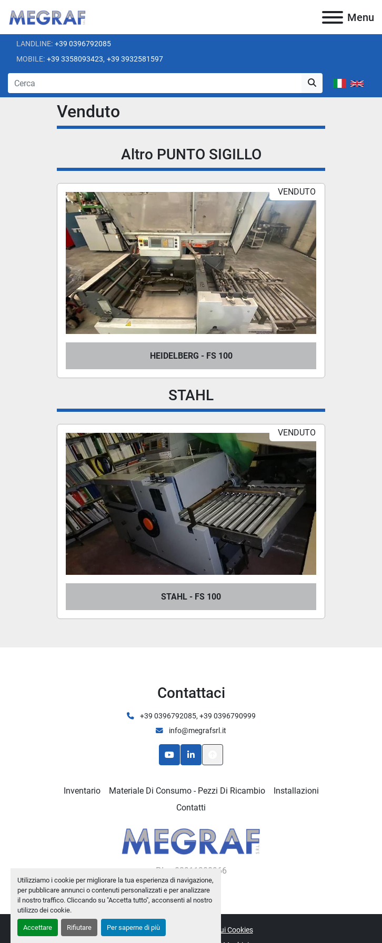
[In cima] (212, 754)
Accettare (37, 927)
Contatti (191, 808)
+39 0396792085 (83, 43)
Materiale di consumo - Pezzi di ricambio (187, 791)
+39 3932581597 (135, 59)
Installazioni (296, 791)
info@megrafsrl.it (196, 730)
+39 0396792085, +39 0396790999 (197, 716)
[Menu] (332, 17)
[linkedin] (191, 754)
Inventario (82, 791)
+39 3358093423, (76, 59)
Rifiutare (79, 927)
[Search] (154, 83)
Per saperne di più (133, 927)
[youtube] (169, 754)
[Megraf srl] (191, 840)
